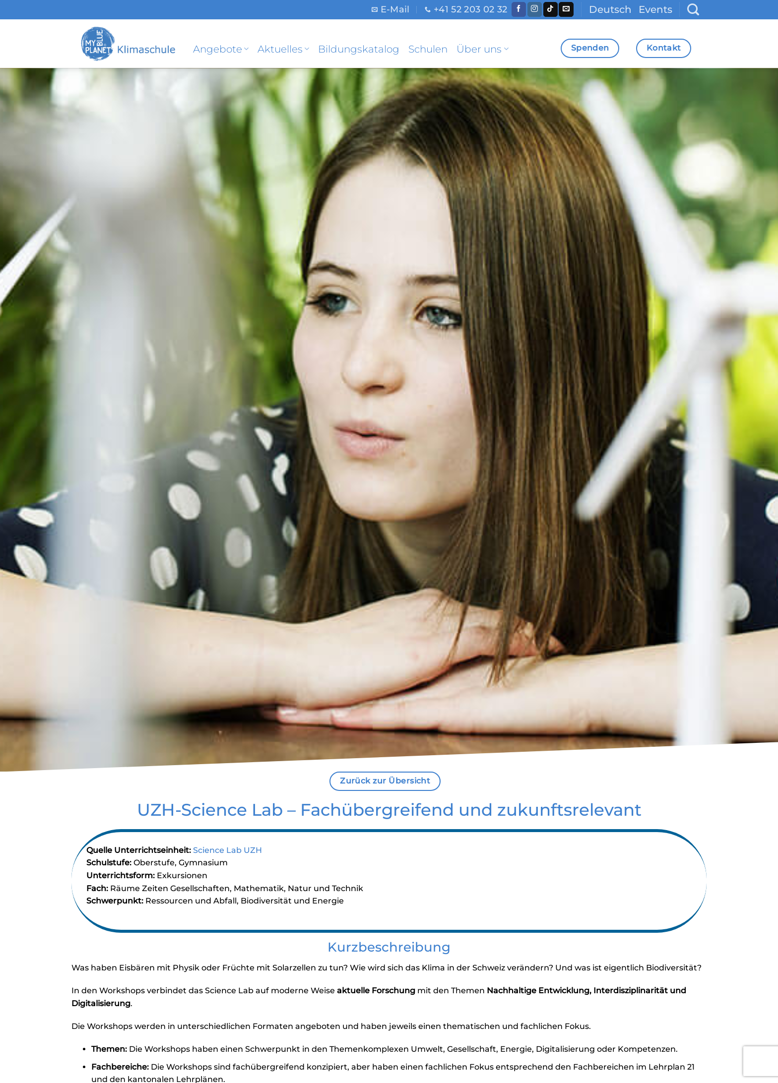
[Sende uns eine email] (566, 9)
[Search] (693, 9)
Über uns (482, 49)
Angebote (221, 49)
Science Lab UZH (227, 850)
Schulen (428, 49)
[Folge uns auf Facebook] (519, 9)
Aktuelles (283, 49)
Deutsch (610, 9)
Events (655, 9)
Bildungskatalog (358, 49)
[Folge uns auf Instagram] (534, 9)
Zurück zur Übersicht (385, 780)
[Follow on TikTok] (550, 9)
